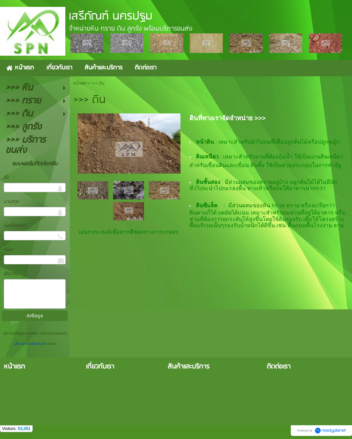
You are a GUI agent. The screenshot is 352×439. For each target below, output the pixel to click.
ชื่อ (6, 177)
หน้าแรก (80, 83)
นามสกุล (11, 201)
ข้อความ (11, 273)
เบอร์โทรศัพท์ (15, 225)
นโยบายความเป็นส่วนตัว (30, 344)
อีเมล (8, 249)
